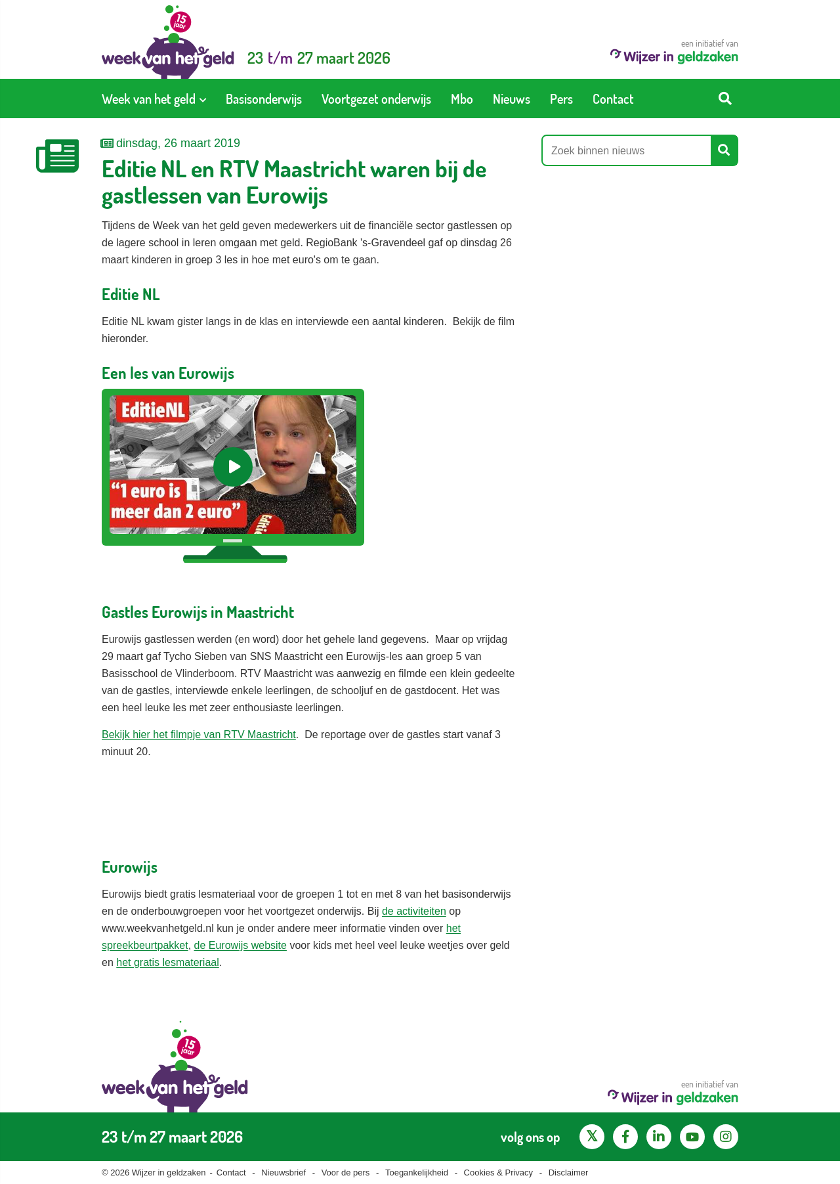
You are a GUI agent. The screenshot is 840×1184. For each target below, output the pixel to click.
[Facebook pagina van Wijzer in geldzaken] (625, 1136)
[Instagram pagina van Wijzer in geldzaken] (725, 1136)
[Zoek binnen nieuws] (627, 150)
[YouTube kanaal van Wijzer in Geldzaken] (692, 1136)
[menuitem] (154, 98)
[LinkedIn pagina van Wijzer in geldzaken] (658, 1136)
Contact (231, 1172)
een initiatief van (674, 50)
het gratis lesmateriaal (167, 962)
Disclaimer (569, 1172)
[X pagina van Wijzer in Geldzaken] (591, 1136)
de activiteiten (414, 911)
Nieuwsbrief (283, 1172)
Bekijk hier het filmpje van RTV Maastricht (199, 734)
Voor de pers (346, 1172)
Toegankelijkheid (416, 1172)
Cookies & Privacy (498, 1172)
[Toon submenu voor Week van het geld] (203, 98)
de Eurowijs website (240, 945)
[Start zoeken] (725, 98)
